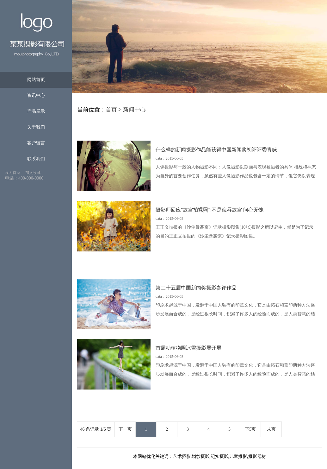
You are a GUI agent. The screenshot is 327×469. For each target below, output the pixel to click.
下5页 (250, 429)
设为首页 (12, 172)
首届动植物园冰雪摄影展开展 (188, 348)
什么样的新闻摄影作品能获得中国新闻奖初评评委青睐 (216, 149)
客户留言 (36, 143)
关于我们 (36, 127)
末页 (271, 429)
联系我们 (36, 158)
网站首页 (36, 79)
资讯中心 (36, 95)
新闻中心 (134, 109)
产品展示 (36, 111)
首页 (111, 109)
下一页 (125, 429)
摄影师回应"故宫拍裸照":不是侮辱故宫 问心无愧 (210, 209)
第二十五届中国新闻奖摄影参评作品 (196, 287)
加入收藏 (32, 172)
